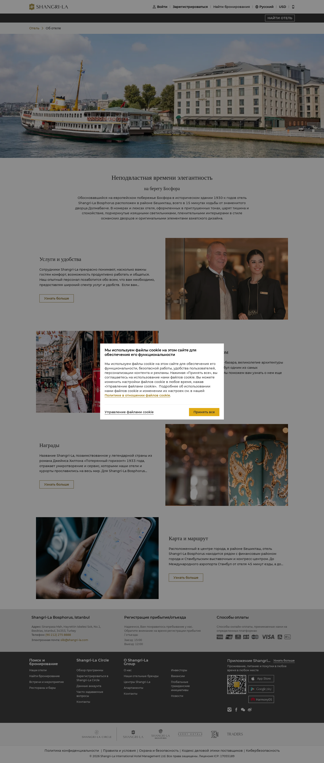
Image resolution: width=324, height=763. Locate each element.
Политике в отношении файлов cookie (137, 395)
